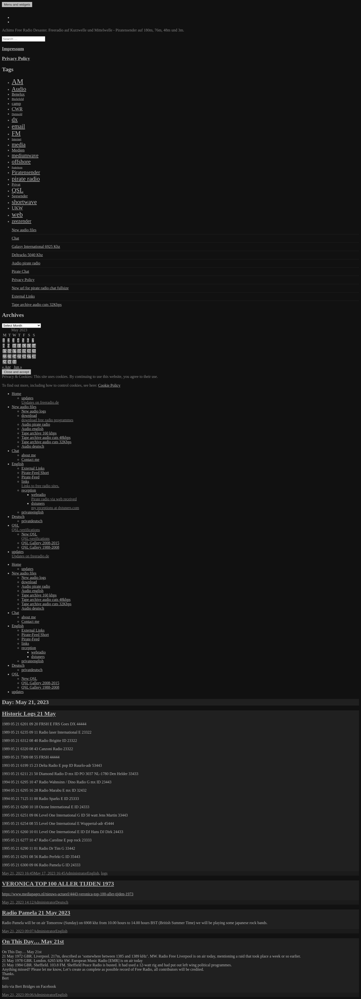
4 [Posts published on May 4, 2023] (18, 340)
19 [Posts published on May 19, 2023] (24, 351)
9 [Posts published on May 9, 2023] (9, 346)
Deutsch (18, 517)
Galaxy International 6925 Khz (36, 246)
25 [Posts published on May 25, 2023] (19, 356)
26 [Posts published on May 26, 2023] (24, 356)
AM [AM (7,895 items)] (17, 81)
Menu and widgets (17, 4)
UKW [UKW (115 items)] (17, 208)
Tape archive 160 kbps (39, 433)
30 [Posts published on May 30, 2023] (9, 362)
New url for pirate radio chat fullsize (40, 288)
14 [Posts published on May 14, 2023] (34, 346)
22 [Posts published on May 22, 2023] (5, 356)
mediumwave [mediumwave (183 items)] (25, 155)
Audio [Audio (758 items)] (19, 89)
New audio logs (33, 411)
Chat (15, 238)
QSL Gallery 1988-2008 (40, 547)
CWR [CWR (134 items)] (17, 108)
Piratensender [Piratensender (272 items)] (26, 172)
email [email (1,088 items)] (18, 126)
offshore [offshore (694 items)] (21, 161)
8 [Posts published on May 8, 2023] (4, 346)
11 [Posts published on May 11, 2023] (19, 346)
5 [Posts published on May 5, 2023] (23, 340)
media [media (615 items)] (19, 144)
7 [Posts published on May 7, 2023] (33, 340)
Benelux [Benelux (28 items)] (18, 94)
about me (28, 455)
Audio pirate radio (26, 263)
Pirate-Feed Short (35, 473)
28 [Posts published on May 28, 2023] (34, 356)
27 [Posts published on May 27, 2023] (29, 356)
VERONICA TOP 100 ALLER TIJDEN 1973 (58, 883)
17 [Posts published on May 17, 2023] (14, 351)
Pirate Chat (20, 271)
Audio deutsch (32, 446)
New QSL (190, 536)
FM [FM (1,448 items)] (16, 133)
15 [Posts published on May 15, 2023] (5, 351)
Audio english (32, 429)
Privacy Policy (16, 58)
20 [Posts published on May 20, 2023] (29, 351)
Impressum (13, 48)
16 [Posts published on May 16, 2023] (9, 351)
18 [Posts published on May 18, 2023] (19, 351)
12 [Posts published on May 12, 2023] (24, 346)
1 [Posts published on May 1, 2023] (4, 340)
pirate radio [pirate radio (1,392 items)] (26, 178)
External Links (23, 296)
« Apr (6, 367)
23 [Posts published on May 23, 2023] (9, 356)
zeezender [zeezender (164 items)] (21, 221)
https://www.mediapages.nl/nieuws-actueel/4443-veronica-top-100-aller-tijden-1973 (67, 894)
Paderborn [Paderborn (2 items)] (17, 167)
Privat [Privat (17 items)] (16, 184)
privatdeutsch (31, 521)
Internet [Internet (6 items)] (16, 139)
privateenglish (32, 512)
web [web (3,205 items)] (17, 214)
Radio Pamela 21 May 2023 (36, 912)
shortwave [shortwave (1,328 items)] (24, 202)
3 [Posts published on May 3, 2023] (13, 340)
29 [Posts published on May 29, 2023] (5, 362)
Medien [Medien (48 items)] (18, 150)
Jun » (18, 367)
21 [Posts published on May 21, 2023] (34, 351)
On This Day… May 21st (33, 941)
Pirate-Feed (30, 477)
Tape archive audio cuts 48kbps (45, 437)
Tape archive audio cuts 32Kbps (37, 305)
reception (28, 490)
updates (190, 400)
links (190, 483)
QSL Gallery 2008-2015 (40, 543)
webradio (195, 497)
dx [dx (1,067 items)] (15, 119)
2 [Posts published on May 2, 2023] (9, 340)
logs (104, 873)
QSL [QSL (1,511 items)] (17, 190)
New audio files (24, 230)
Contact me (30, 459)
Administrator (76, 873)
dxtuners (195, 505)
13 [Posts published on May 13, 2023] (29, 346)
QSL (185, 527)
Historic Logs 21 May (29, 713)
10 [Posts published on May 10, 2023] (14, 346)
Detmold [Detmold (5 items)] (17, 114)
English (18, 464)
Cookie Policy (109, 385)
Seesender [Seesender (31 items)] (20, 196)
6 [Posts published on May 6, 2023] (28, 340)
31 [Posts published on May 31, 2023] (14, 362)
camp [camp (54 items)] (16, 103)
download (190, 418)
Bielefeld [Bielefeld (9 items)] (18, 99)
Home (16, 394)
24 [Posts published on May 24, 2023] (14, 356)
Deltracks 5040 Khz (27, 255)
